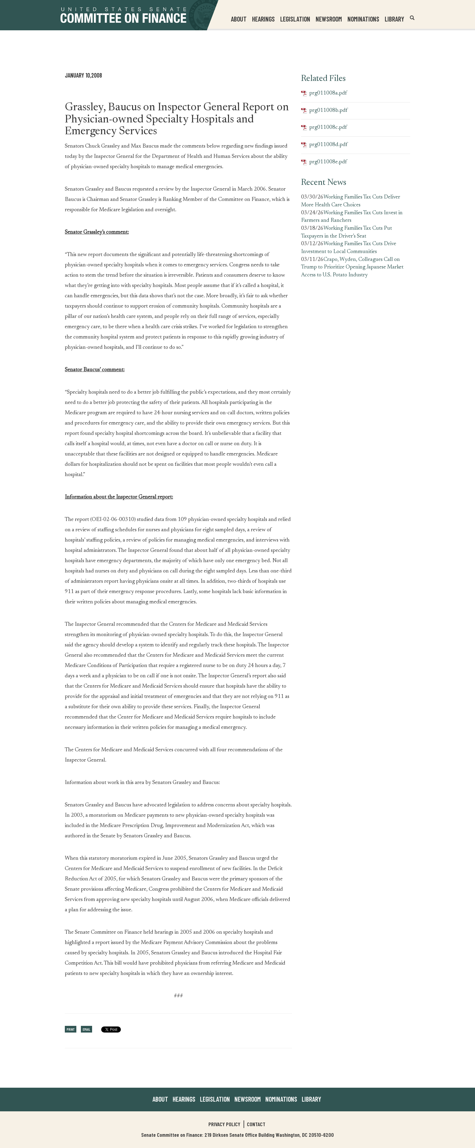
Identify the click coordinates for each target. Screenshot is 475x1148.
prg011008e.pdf (324, 162)
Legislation (295, 19)
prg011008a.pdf (324, 93)
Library (394, 19)
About (160, 1099)
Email (86, 1029)
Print (71, 1029)
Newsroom (247, 1099)
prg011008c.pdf (324, 128)
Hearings (263, 19)
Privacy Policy (224, 1124)
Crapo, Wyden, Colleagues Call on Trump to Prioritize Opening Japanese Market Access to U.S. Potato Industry (352, 267)
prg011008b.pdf (324, 111)
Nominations (363, 19)
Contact (256, 1124)
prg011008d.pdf (324, 145)
